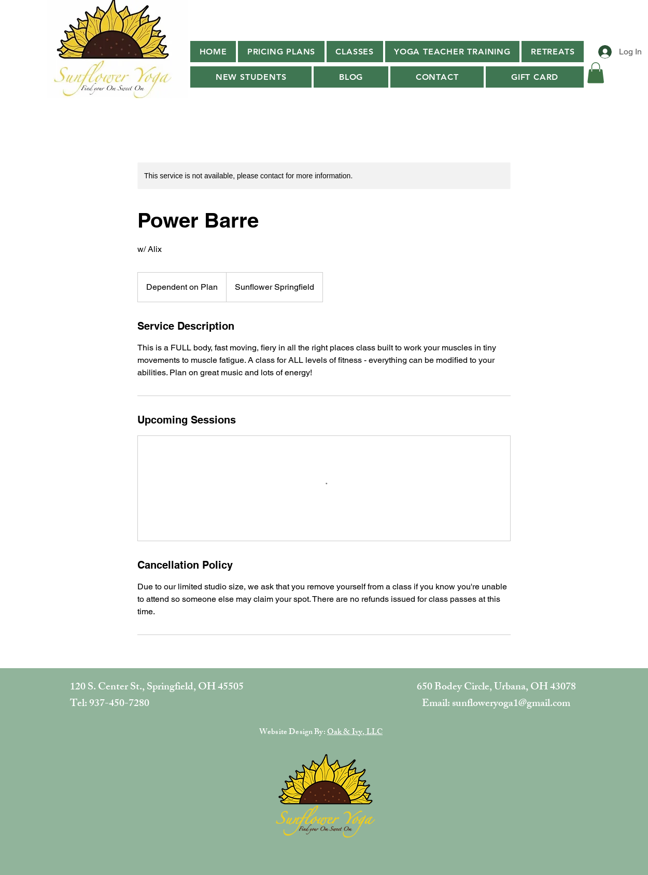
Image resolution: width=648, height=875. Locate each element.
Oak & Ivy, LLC (355, 733)
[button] (355, 51)
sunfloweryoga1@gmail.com (511, 704)
